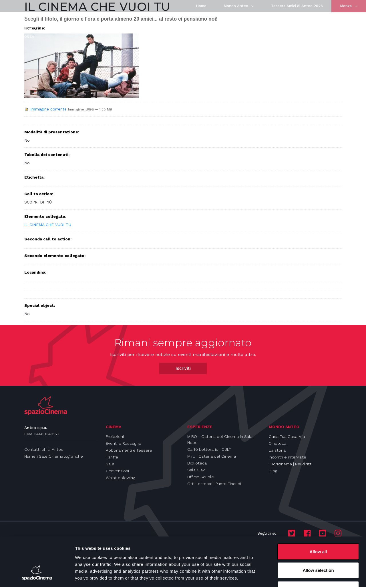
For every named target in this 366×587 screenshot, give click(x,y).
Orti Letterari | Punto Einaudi (214, 483)
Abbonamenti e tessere (129, 450)
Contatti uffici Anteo (43, 449)
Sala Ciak (196, 470)
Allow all (318, 511)
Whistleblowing (120, 477)
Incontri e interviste (287, 457)
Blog (273, 471)
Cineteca (277, 443)
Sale (110, 464)
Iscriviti (183, 368)
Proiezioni (115, 436)
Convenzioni (117, 471)
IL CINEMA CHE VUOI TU (47, 224)
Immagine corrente (48, 109)
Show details (300, 575)
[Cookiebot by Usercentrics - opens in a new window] (37, 576)
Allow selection (318, 530)
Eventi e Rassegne (123, 443)
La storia (277, 450)
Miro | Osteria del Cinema (211, 456)
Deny (318, 549)
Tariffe (112, 457)
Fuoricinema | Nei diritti (290, 464)
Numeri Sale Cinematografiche (53, 456)
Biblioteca (197, 463)
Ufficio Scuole (200, 477)
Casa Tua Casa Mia (287, 436)
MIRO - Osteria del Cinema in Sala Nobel (219, 439)
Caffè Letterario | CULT (209, 449)
